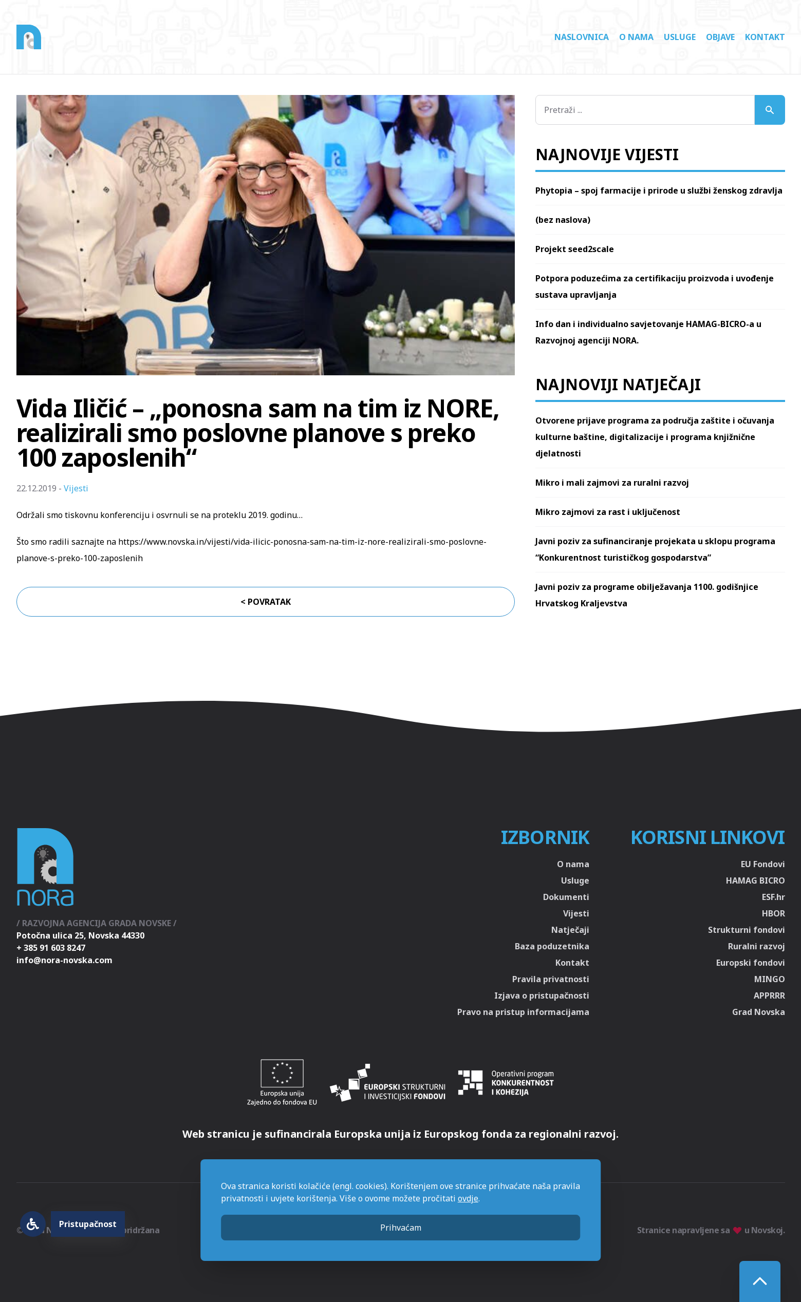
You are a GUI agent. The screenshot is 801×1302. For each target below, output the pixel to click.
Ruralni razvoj (756, 946)
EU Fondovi (763, 864)
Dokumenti (566, 897)
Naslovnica (581, 37)
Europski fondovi (750, 962)
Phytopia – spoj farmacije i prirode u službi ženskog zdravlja (659, 190)
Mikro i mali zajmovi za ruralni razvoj (612, 482)
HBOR (773, 913)
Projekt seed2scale (574, 249)
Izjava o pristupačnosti (541, 995)
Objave (720, 37)
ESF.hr (773, 897)
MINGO (769, 979)
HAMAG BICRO (755, 880)
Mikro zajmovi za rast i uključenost (607, 512)
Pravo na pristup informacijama (523, 1012)
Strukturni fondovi (746, 929)
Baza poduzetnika (552, 946)
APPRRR (769, 995)
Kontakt (765, 37)
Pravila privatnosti (550, 979)
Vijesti (76, 488)
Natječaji (570, 929)
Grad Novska (758, 1012)
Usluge (680, 37)
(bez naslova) (562, 219)
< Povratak (265, 601)
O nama (636, 37)
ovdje (468, 1198)
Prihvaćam (400, 1227)
